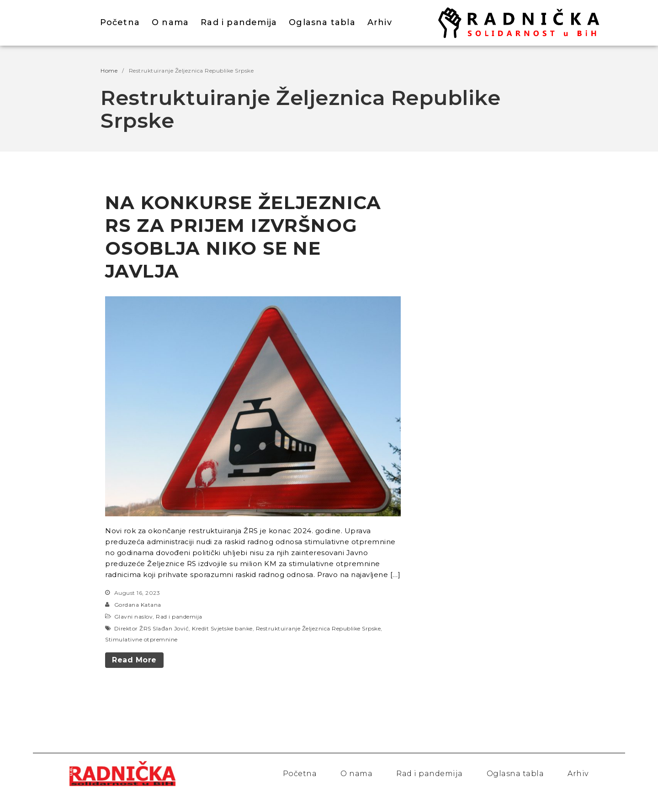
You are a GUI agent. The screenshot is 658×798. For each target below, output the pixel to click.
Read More (134, 660)
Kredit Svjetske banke (222, 628)
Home (109, 70)
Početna (120, 22)
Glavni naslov (133, 616)
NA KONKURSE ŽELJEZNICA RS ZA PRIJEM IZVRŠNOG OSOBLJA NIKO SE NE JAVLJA (243, 236)
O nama (170, 22)
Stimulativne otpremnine (141, 639)
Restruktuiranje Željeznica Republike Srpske (318, 628)
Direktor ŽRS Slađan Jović (151, 628)
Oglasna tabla (322, 22)
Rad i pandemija (239, 22)
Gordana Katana (137, 604)
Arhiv (379, 22)
